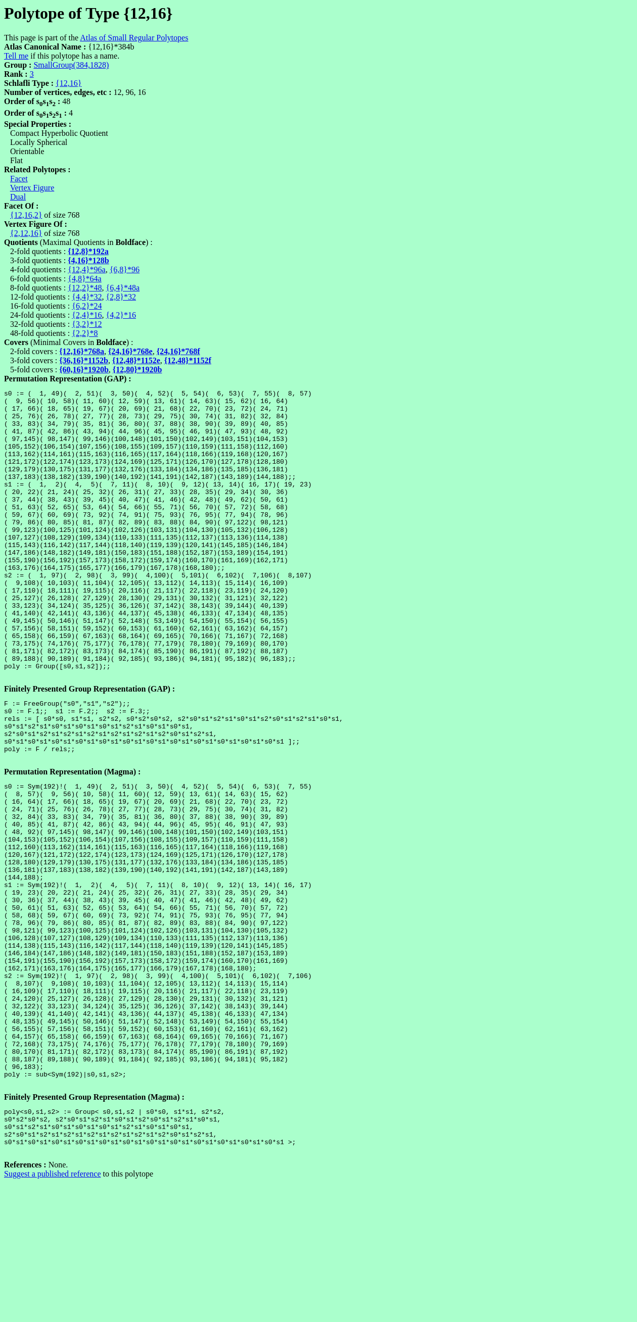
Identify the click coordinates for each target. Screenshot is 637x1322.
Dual (18, 196)
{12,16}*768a (81, 351)
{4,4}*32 (87, 296)
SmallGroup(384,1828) (71, 65)
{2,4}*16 (87, 315)
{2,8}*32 (121, 296)
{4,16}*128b (88, 260)
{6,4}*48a (123, 287)
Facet (19, 178)
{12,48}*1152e (136, 360)
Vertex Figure (32, 187)
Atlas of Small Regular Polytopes (134, 37)
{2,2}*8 (85, 333)
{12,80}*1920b (137, 369)
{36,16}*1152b (83, 360)
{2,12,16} (26, 233)
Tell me (16, 56)
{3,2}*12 (87, 324)
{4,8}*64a (84, 278)
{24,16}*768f (178, 351)
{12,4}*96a (86, 269)
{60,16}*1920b (84, 369)
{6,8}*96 (125, 269)
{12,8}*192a (88, 251)
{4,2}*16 (121, 315)
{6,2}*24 (87, 306)
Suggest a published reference (52, 1313)
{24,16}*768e (130, 351)
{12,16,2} (26, 215)
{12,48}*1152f (187, 360)
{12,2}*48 (85, 287)
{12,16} (68, 83)
